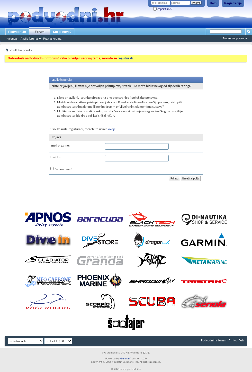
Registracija (233, 3)
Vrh (241, 340)
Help (213, 3)
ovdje (112, 129)
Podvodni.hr (17, 32)
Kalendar (12, 38)
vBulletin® (125, 358)
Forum (39, 32)
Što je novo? (62, 32)
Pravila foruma (52, 38)
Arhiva (233, 340)
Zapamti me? (162, 9)
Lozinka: (55, 157)
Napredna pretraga (235, 38)
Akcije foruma (29, 38)
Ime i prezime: (60, 145)
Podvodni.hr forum (214, 340)
